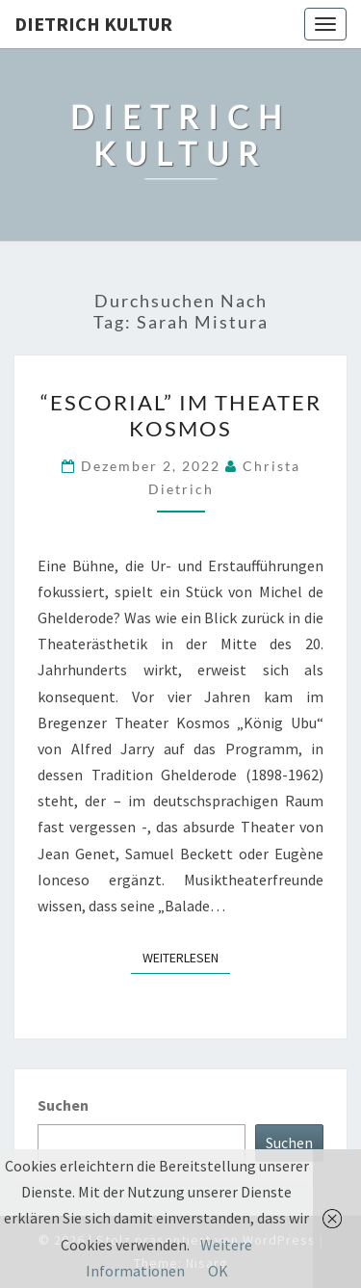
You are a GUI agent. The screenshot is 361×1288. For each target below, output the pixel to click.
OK (218, 1270)
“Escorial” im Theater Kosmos (181, 414)
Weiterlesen (186, 956)
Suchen (63, 1105)
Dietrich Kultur (93, 24)
